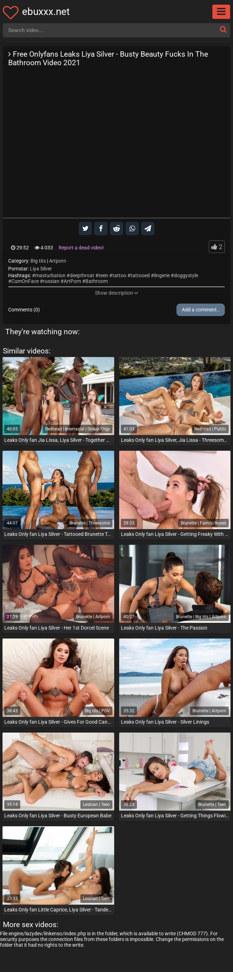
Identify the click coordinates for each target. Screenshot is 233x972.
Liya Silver (41, 269)
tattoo (119, 275)
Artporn (57, 261)
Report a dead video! (81, 247)
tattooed (140, 275)
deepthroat (82, 275)
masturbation (50, 275)
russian (51, 281)
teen (103, 275)
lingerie (162, 275)
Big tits (38, 261)
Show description (116, 292)
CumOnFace (25, 281)
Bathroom (96, 281)
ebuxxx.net (46, 11)
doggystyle (186, 275)
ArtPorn (72, 281)
